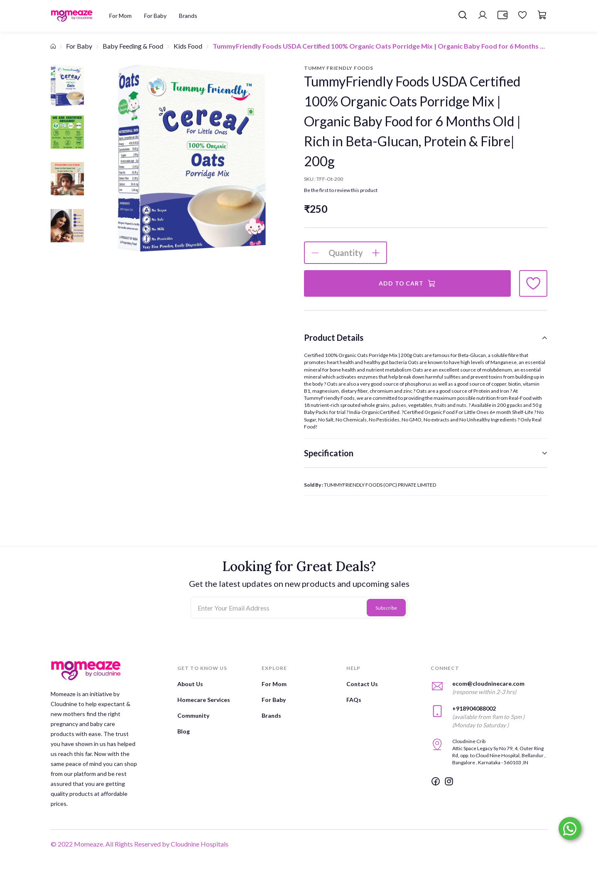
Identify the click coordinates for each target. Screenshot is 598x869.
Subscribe (386, 608)
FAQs (353, 699)
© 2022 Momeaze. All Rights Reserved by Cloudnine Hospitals (139, 844)
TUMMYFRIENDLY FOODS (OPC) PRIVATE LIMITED (380, 485)
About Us (190, 683)
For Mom (274, 683)
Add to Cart (407, 283)
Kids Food (188, 46)
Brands (271, 715)
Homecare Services (203, 699)
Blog (183, 731)
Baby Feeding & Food (133, 46)
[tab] (425, 337)
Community (193, 715)
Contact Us (362, 683)
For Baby (79, 46)
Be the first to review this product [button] (340, 190)
